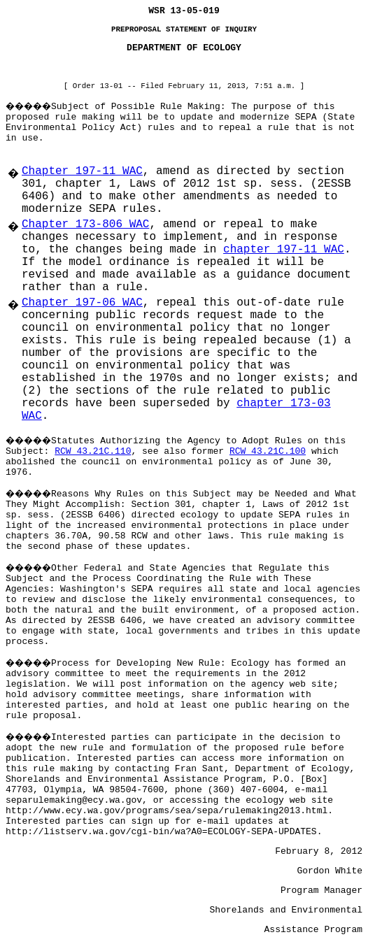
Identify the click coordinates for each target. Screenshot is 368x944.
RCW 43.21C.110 (93, 451)
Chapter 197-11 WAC (82, 171)
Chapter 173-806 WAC (85, 224)
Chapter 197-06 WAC (82, 302)
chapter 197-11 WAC (283, 249)
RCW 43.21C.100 (267, 451)
